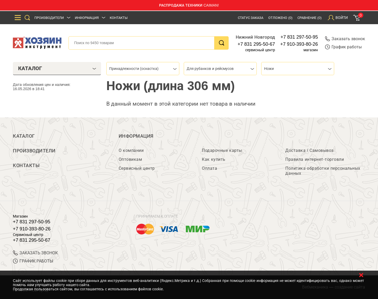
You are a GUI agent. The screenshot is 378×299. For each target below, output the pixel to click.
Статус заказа (251, 18)
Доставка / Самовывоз (309, 150)
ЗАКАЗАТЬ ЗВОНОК (35, 252)
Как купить (213, 159)
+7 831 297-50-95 (299, 37)
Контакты (119, 18)
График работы (343, 46)
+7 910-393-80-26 (299, 44)
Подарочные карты (222, 150)
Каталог (24, 136)
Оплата (209, 168)
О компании (131, 150)
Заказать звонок (345, 38)
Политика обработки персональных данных (322, 171)
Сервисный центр (137, 168)
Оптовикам (130, 159)
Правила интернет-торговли (314, 159)
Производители (49, 18)
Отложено (280, 18)
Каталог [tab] (57, 68)
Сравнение (309, 18)
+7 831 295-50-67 (256, 44)
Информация (87, 18)
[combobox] (142, 68)
